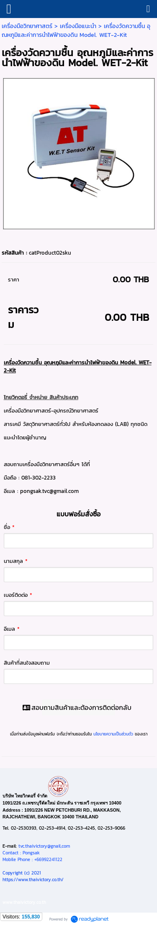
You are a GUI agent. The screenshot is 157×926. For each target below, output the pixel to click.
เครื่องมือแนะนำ (78, 26)
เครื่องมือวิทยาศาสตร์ (27, 26)
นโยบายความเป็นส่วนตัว (113, 734)
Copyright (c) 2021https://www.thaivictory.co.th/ (33, 876)
